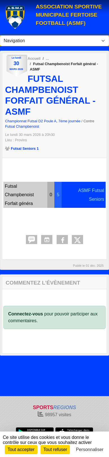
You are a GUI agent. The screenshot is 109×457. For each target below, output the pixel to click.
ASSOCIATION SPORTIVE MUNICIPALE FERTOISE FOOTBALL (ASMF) (69, 15)
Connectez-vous (25, 313)
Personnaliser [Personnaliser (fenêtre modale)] (90, 449)
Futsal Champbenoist (22, 126)
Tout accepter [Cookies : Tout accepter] (21, 449)
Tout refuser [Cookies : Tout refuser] (55, 449)
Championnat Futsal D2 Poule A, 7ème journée (43, 121)
